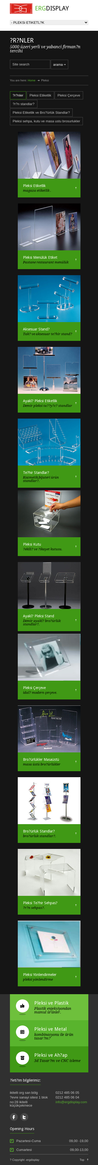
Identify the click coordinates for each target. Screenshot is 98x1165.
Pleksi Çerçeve (68, 95)
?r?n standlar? (23, 104)
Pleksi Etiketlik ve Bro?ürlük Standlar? (41, 112)
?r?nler (18, 95)
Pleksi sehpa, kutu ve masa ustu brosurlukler (46, 121)
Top (82, 1159)
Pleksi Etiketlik (40, 95)
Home (31, 80)
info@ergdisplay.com (71, 1102)
